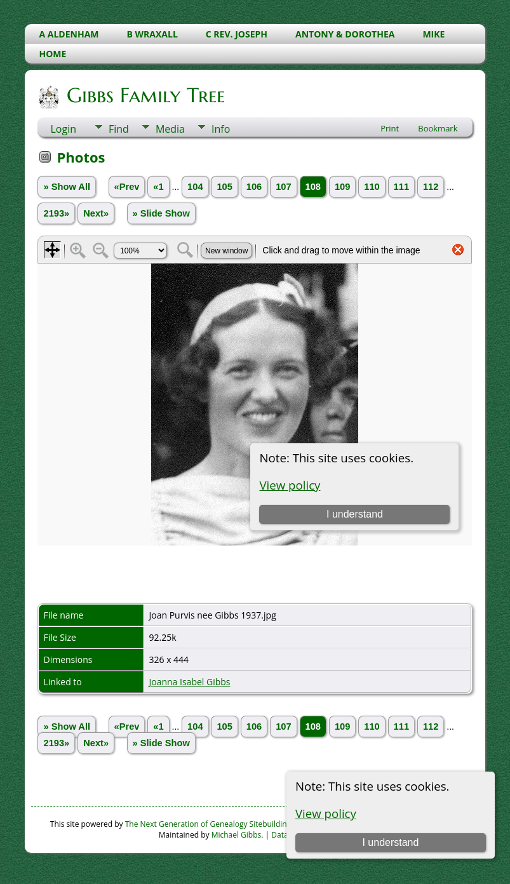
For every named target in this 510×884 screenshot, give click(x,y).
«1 (158, 187)
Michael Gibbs (236, 834)
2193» (56, 213)
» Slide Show (161, 213)
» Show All (66, 187)
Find (119, 129)
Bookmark (437, 128)
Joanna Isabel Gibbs (189, 682)
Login (63, 129)
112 (430, 187)
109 (342, 187)
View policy (325, 813)
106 (254, 187)
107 (283, 187)
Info (220, 129)
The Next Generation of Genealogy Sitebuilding (208, 824)
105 (224, 187)
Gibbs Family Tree (145, 95)
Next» (96, 213)
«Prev (127, 187)
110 (371, 187)
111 (401, 187)
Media (170, 129)
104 (195, 187)
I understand (390, 842)
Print (389, 128)
